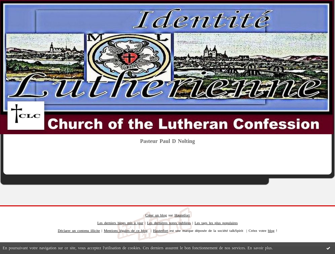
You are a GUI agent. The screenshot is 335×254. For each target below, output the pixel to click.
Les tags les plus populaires (215, 223)
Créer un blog (156, 215)
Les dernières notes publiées (169, 223)
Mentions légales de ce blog (126, 230)
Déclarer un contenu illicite (79, 230)
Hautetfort (182, 215)
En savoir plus (260, 248)
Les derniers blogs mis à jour (120, 223)
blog (271, 230)
